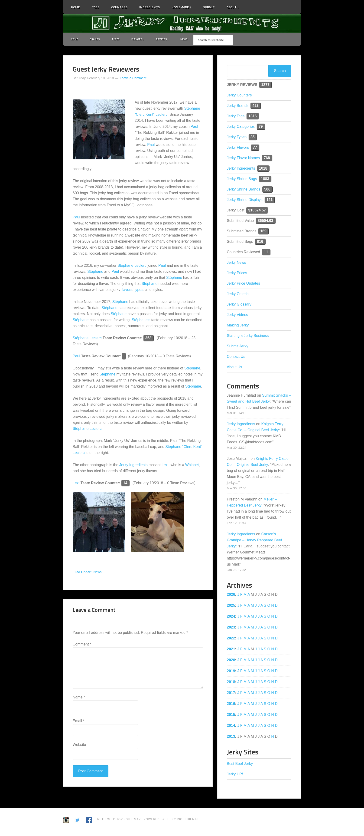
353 (148, 339)
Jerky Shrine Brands (243, 190)
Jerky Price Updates (243, 284)
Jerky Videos (237, 316)
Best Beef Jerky (240, 765)
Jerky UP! (235, 775)
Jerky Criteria (238, 295)
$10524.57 (257, 211)
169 (263, 232)
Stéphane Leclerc (131, 267)
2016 (231, 705)
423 (255, 107)
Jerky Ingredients (182, 23)
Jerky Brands (237, 107)
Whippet (192, 466)
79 (261, 127)
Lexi (165, 466)
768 (267, 159)
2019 (231, 672)
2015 (231, 716)
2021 (231, 650)
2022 (231, 639)
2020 (231, 661)
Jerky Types (237, 138)
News (97, 573)
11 (266, 253)
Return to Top (110, 820)
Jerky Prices (237, 274)
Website (79, 745)
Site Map (134, 820)
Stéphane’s (141, 321)
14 (125, 484)
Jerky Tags (235, 117)
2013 (231, 737)
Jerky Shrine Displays (245, 201)
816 (260, 242)
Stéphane (95, 273)
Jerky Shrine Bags (242, 180)
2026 (231, 595)
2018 (231, 683)
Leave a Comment (133, 79)
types (138, 291)
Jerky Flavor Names (243, 159)
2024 (231, 617)
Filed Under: (82, 573)
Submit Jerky (237, 347)
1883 (265, 180)
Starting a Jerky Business (248, 337)
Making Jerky (238, 326)
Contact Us (236, 357)
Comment (82, 645)
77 (255, 148)
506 (267, 190)
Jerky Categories (241, 127)
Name (79, 698)
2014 (231, 726)
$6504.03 (265, 222)
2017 (231, 694)
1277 (265, 86)
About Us (234, 368)
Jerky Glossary (239, 305)
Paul (194, 128)
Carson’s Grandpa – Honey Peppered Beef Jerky (254, 541)
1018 (263, 169)
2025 (231, 606)
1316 (252, 117)
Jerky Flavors (238, 148)
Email (78, 722)
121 (269, 201)
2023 (231, 628)
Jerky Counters (239, 96)
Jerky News (236, 263)
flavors (126, 291)
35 (252, 138)
